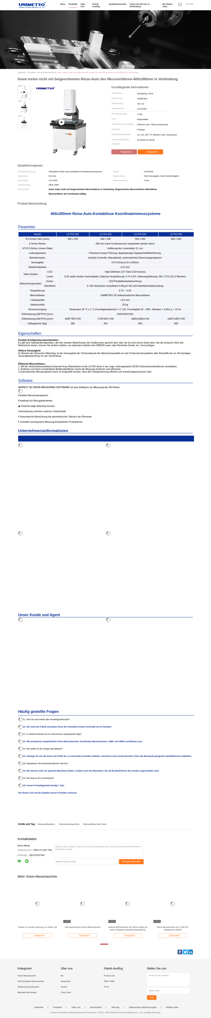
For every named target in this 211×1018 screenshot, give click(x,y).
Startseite (38, 1007)
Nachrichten (96, 1007)
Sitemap (115, 1007)
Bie (62, 976)
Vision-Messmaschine (27, 976)
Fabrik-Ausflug (96, 5)
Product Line (109, 976)
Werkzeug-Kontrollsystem (28, 987)
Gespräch (124, 151)
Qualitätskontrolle (117, 4)
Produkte (72, 4)
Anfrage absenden (131, 861)
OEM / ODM (109, 981)
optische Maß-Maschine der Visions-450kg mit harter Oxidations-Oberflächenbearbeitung (127, 928)
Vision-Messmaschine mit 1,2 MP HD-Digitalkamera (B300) (173, 928)
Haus (62, 4)
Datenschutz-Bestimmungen (142, 1007)
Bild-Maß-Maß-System (27, 992)
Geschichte (65, 981)
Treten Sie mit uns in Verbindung (140, 5)
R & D (106, 987)
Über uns (83, 5)
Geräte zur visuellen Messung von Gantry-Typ (37, 927)
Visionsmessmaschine (69, 824)
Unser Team (66, 992)
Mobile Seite (172, 1007)
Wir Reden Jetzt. (167, 5)
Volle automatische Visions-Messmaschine (83, 927)
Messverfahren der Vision (95, 824)
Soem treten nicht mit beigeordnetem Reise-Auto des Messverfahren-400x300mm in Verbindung (97, 72)
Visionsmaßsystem (46, 824)
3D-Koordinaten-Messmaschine (31, 981)
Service (64, 987)
